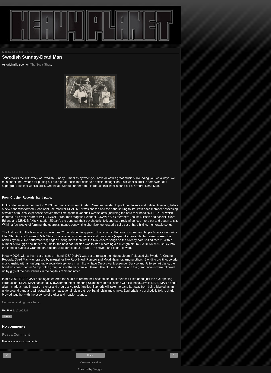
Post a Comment (16, 334)
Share (7, 316)
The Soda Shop (40, 64)
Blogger (97, 369)
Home (90, 355)
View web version (90, 362)
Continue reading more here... (22, 302)
